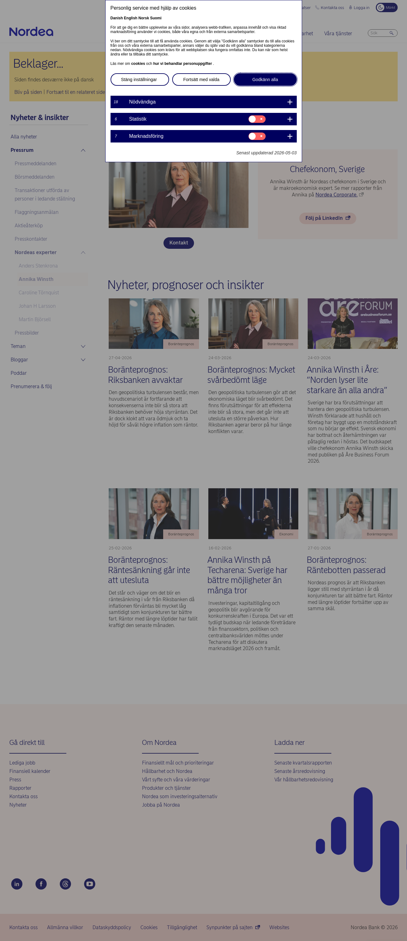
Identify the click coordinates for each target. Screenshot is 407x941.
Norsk (144, 18)
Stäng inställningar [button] (139, 79)
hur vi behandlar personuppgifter (183, 63)
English (130, 18)
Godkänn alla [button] (265, 79)
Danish (117, 18)
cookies (138, 63)
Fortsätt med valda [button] (201, 79)
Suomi (156, 18)
